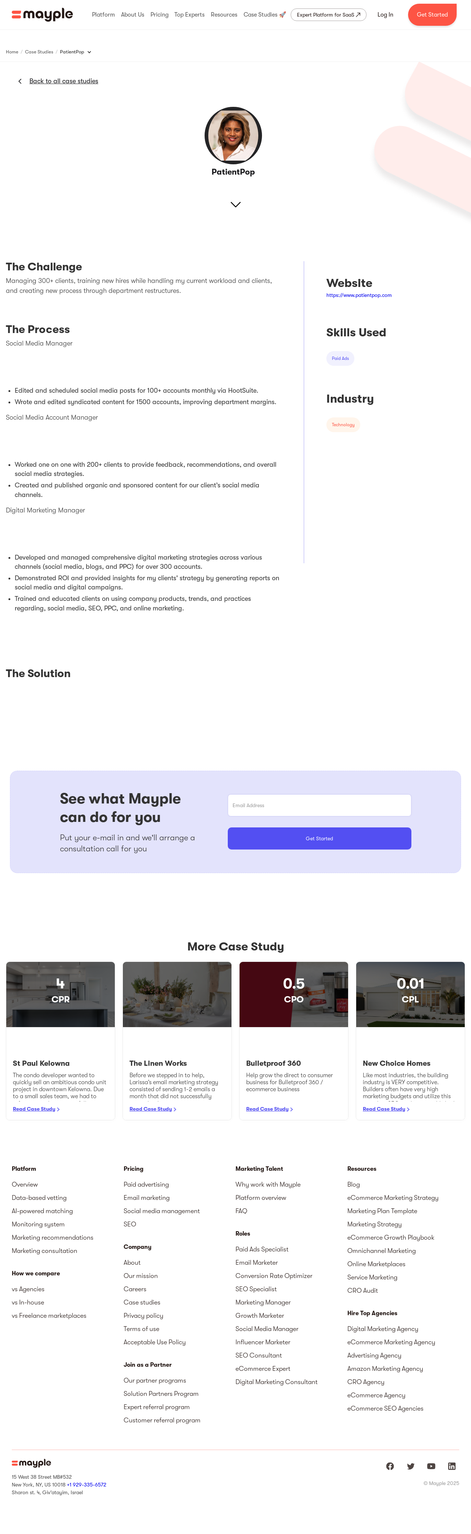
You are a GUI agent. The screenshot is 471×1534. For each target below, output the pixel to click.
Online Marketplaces (376, 1264)
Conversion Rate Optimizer (274, 1275)
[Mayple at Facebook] (390, 1466)
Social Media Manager (267, 1328)
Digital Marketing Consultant (277, 1382)
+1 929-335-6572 (86, 1485)
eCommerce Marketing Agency (391, 1342)
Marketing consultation (44, 1250)
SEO (130, 1224)
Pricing (134, 1169)
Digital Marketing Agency (382, 1328)
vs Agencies (28, 1289)
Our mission (141, 1275)
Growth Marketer (260, 1315)
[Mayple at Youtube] (431, 1466)
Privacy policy (143, 1315)
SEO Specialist (256, 1289)
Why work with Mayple (268, 1184)
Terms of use (141, 1328)
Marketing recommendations (52, 1237)
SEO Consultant (259, 1355)
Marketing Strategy (374, 1224)
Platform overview (261, 1197)
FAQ (241, 1211)
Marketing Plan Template (382, 1211)
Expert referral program (157, 1407)
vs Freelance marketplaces (49, 1315)
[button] (103, 15)
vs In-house (28, 1302)
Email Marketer (257, 1262)
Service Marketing (372, 1277)
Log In (385, 14)
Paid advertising (146, 1184)
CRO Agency (366, 1382)
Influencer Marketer (263, 1342)
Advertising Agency (374, 1355)
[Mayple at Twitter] (410, 1466)
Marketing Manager (263, 1302)
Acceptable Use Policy (155, 1342)
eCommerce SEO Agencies (385, 1408)
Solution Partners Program (161, 1393)
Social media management (162, 1211)
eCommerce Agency (376, 1395)
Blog (353, 1184)
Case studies (142, 1302)
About (132, 1262)
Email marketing (147, 1197)
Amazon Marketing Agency (385, 1368)
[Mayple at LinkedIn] (452, 1466)
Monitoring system (38, 1224)
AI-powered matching (42, 1211)
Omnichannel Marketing (381, 1250)
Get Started (432, 14)
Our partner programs (155, 1380)
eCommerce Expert (263, 1368)
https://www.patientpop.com (359, 295)
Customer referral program (162, 1420)
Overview (25, 1184)
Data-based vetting (39, 1197)
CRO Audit (362, 1290)
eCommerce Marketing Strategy (393, 1197)
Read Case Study (34, 1109)
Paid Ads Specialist (262, 1249)
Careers (135, 1289)
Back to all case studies (63, 81)
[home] (42, 15)
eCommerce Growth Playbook (391, 1237)
